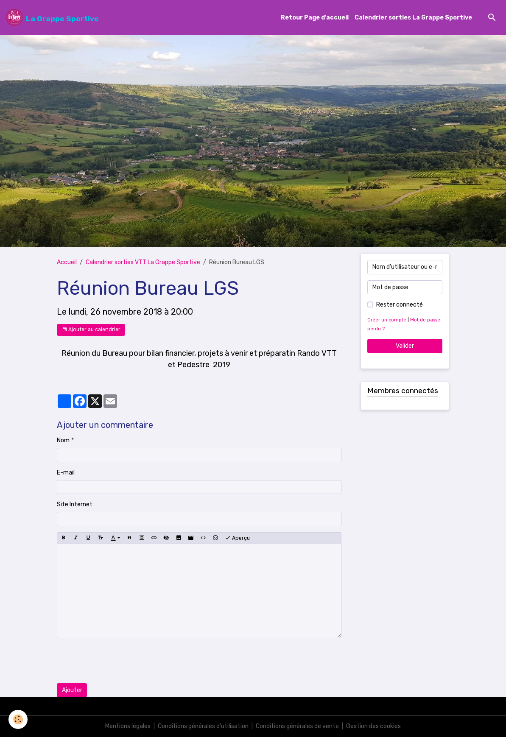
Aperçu (237, 538)
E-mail (66, 472)
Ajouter (72, 690)
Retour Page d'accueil (315, 17)
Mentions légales (128, 726)
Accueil (67, 262)
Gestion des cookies (373, 726)
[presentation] (121, 660)
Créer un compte (386, 320)
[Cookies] (18, 719)
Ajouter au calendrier (91, 330)
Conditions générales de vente (297, 726)
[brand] (52, 17)
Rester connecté (399, 304)
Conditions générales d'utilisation (203, 726)
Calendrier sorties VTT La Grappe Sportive (143, 262)
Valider (405, 345)
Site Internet (74, 504)
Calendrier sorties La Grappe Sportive (413, 17)
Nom (63, 440)
